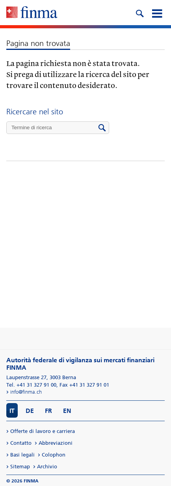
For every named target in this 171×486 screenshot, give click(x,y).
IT (12, 410)
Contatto (21, 443)
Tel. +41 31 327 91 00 (31, 385)
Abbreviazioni (55, 443)
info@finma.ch (26, 392)
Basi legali (22, 455)
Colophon (53, 455)
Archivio (47, 466)
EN (67, 410)
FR (48, 410)
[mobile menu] (157, 12)
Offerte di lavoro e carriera (42, 431)
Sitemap (20, 466)
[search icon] (139, 12)
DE (30, 410)
